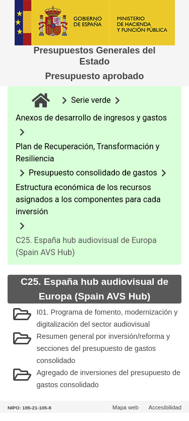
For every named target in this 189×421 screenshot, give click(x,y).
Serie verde (91, 100)
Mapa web (125, 407)
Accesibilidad (165, 407)
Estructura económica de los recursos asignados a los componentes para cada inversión (88, 199)
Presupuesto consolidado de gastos (93, 172)
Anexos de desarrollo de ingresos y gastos (91, 118)
